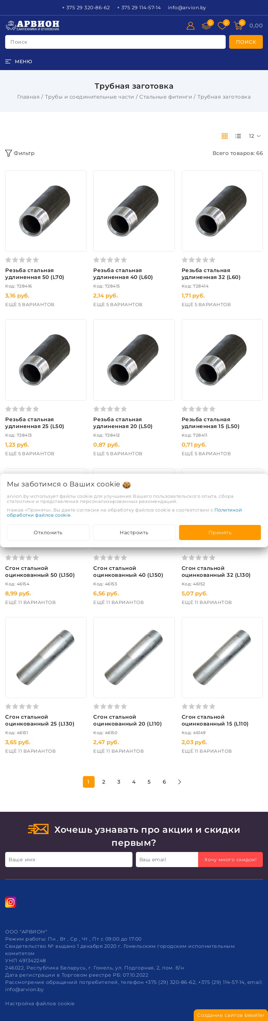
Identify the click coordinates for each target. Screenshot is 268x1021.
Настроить (134, 532)
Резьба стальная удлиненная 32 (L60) (211, 273)
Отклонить (48, 532)
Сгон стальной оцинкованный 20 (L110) (127, 720)
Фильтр (19, 153)
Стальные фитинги (165, 96)
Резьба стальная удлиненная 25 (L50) (34, 422)
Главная (28, 96)
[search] (246, 42)
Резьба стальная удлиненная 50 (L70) (34, 273)
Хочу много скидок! (230, 859)
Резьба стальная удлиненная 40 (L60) (123, 273)
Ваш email (153, 859)
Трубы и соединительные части (89, 96)
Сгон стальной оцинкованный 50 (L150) (40, 571)
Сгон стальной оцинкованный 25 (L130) (39, 720)
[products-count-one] (238, 136)
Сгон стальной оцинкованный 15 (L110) (215, 720)
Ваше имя (22, 859)
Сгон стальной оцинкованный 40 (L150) (128, 571)
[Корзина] (256, 25)
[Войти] (190, 25)
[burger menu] (18, 61)
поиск (19, 42)
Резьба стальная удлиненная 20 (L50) (123, 422)
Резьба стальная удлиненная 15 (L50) (211, 422)
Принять (220, 532)
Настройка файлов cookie (40, 1003)
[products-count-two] (225, 136)
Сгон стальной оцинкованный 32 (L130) (216, 571)
